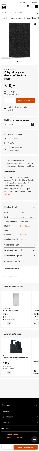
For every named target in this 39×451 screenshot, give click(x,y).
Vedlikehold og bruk (13, 255)
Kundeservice (34, 2)
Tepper (20, 18)
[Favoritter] (4, 323)
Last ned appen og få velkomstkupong (16, 148)
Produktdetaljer (11, 207)
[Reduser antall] (6, 100)
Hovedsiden (5, 18)
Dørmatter (27, 18)
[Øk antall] (13, 100)
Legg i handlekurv (25, 100)
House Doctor (9, 69)
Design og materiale (13, 250)
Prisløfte (11, 143)
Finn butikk (23, 2)
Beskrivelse (9, 171)
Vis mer (7, 194)
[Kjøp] (9, 323)
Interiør (13, 18)
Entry (22, 230)
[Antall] (9, 100)
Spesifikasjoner (11, 244)
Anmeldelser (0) (12, 268)
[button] (35, 62)
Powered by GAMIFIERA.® (11, 277)
